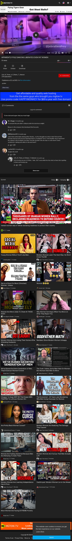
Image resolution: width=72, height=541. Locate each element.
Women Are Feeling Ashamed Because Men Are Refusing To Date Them (17, 455)
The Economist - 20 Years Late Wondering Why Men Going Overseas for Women (52, 398)
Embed (13, 67)
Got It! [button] (51, 537)
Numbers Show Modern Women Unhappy (52, 340)
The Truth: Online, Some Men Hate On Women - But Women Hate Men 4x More (54, 370)
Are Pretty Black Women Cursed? (13, 425)
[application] (36, 35)
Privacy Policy (19, 538)
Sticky (53, 180)
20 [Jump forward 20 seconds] (59, 52)
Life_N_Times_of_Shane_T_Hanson (13, 74)
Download (22, 67)
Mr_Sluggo (11, 121)
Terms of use (9, 538)
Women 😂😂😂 (43, 283)
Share (5, 67)
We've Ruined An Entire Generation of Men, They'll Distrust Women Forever (16, 370)
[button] (64, 3)
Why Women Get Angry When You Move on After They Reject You (52, 313)
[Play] (3, 53)
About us (27, 538)
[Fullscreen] (69, 53)
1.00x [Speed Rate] (52, 53)
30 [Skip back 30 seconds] (55, 52)
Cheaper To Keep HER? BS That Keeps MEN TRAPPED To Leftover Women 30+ (16, 398)
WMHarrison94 (12, 134)
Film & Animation (25, 80)
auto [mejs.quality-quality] (66, 53)
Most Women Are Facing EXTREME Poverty (17, 511)
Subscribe (64, 75)
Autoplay (63, 180)
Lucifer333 (11, 149)
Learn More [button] (40, 531)
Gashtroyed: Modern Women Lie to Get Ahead (54, 482)
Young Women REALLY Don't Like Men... (15, 255)
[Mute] (63, 53)
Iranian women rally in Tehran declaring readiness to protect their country (28, 225)
